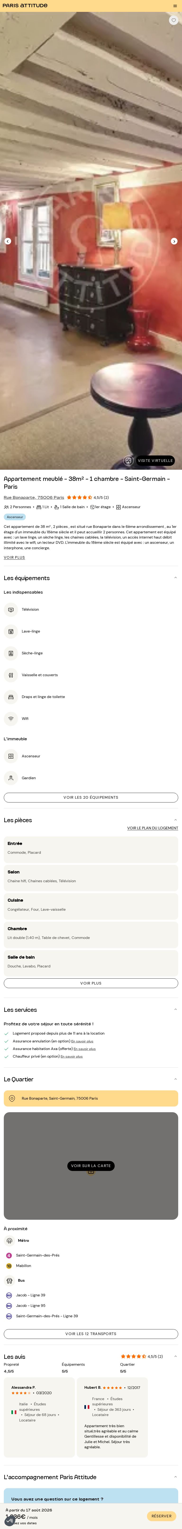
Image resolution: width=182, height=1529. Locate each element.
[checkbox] (173, 20)
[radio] (13, 1393)
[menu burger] (175, 6)
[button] (10, 1521)
